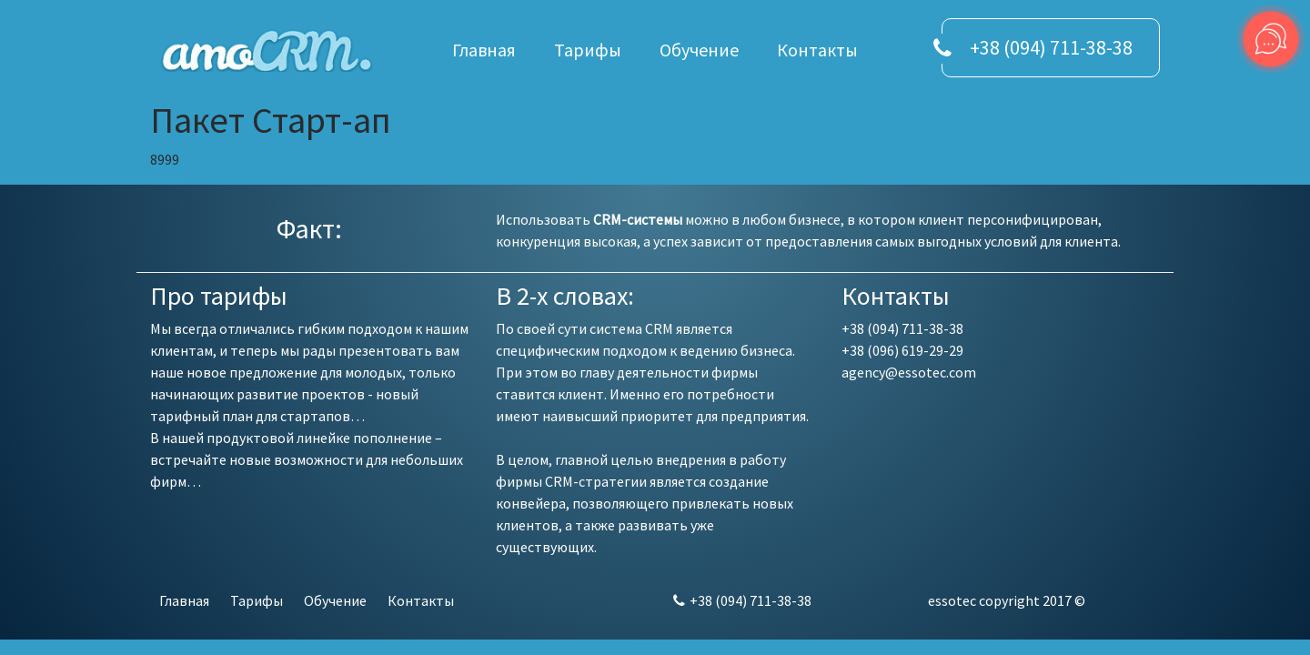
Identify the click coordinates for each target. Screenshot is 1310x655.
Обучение (699, 49)
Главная (484, 49)
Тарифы (587, 49)
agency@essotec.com (908, 372)
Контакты (817, 49)
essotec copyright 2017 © (1006, 600)
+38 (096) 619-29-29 (902, 350)
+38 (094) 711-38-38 (1051, 47)
